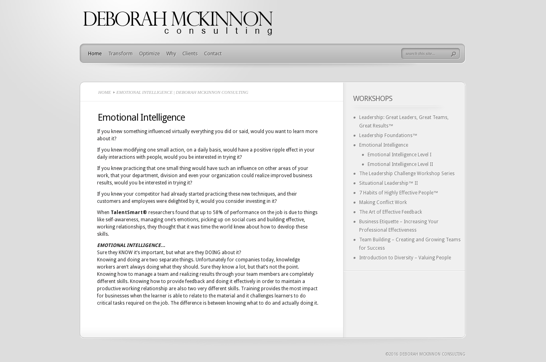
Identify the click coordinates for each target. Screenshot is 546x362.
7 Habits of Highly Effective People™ (398, 193)
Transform (120, 54)
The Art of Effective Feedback (390, 212)
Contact (213, 54)
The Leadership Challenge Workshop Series (407, 173)
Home (95, 54)
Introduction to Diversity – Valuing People (405, 258)
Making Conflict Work (383, 202)
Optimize (149, 54)
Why (171, 54)
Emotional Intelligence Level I (399, 155)
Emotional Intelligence (383, 145)
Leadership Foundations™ (388, 135)
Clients (190, 54)
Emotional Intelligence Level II (400, 164)
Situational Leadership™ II (388, 183)
